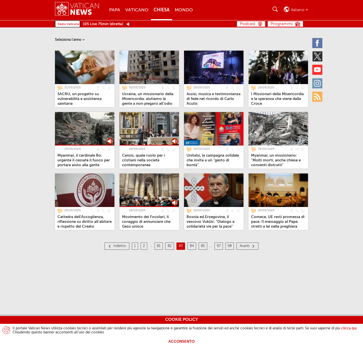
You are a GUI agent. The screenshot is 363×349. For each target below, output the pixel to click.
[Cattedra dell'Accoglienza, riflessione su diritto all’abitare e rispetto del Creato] (84, 221)
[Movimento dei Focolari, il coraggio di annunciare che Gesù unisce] (146, 221)
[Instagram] (318, 83)
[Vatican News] (77, 10)
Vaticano (136, 10)
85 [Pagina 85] (203, 246)
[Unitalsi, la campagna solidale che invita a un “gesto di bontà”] (213, 160)
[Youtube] (318, 70)
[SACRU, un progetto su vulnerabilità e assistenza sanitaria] (79, 99)
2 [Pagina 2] (144, 246)
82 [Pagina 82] (170, 246)
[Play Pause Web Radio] (129, 24)
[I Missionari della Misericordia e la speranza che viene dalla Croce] (277, 99)
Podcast (247, 24)
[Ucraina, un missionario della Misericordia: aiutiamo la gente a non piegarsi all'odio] (147, 99)
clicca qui (348, 328)
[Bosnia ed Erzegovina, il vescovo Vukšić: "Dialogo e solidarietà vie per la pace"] (210, 221)
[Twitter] (318, 56)
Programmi (281, 24)
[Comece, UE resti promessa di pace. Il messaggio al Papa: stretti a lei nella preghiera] (278, 221)
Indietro (119, 246)
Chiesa (162, 10)
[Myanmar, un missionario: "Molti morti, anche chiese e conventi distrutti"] (276, 160)
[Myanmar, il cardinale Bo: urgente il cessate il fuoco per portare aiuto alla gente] (83, 160)
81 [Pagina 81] (159, 246)
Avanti (245, 246)
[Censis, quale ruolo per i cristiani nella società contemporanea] (143, 160)
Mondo (184, 10)
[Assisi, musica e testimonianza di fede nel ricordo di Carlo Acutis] (213, 99)
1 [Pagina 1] (135, 246)
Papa (114, 10)
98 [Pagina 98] (230, 246)
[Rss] (318, 96)
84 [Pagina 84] (192, 246)
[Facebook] (318, 43)
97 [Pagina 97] (219, 246)
